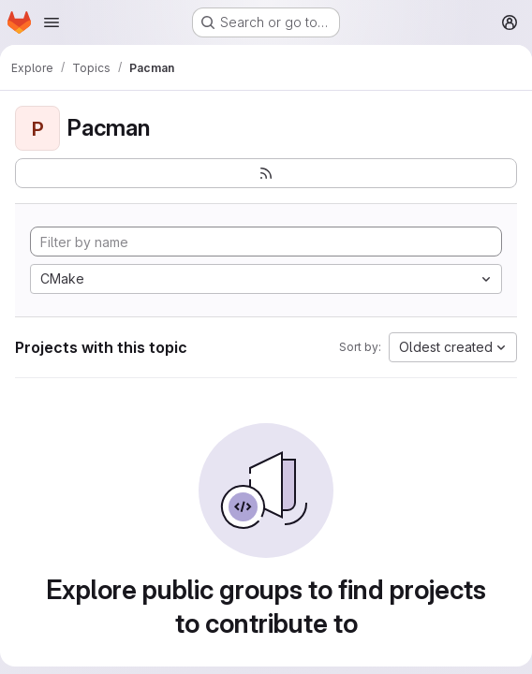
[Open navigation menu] (51, 22)
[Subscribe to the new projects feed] (266, 173)
